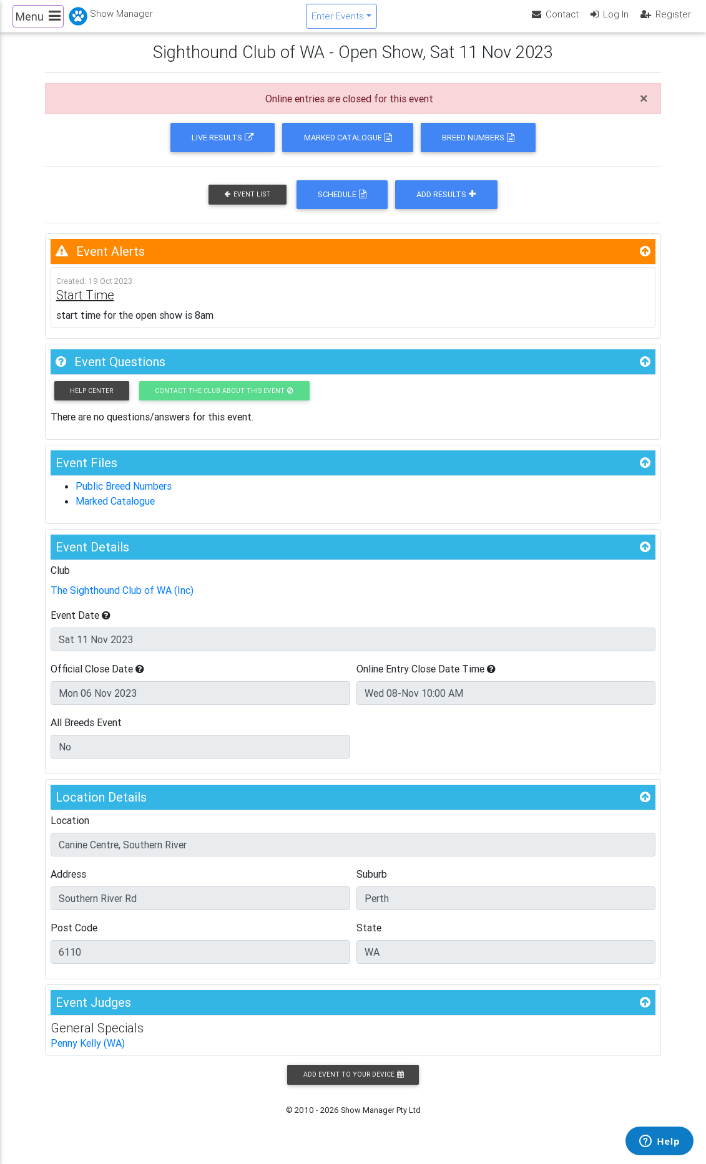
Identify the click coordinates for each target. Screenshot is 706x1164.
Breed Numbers (478, 148)
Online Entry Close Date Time (426, 679)
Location (70, 831)
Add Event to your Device (353, 1085)
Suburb (371, 884)
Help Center (91, 401)
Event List (247, 205)
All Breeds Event (86, 733)
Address (68, 884)
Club (60, 581)
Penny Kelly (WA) (88, 1053)
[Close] (644, 109)
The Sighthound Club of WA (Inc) (122, 600)
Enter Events (337, 21)
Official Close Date (97, 679)
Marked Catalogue (348, 148)
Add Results (446, 205)
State (368, 938)
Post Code (74, 938)
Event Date (80, 625)
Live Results (222, 148)
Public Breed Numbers (124, 496)
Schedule (342, 205)
